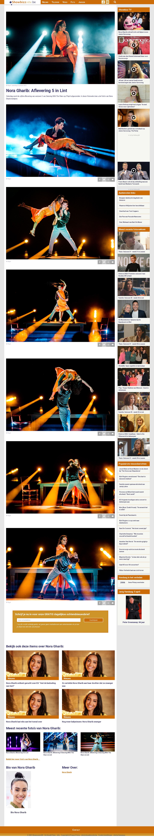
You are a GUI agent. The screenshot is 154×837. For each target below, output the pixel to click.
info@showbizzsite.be (89, 835)
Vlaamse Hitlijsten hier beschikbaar (131, 205)
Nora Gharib (67, 772)
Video (65, 2)
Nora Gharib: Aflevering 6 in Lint (17, 752)
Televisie (55, 2)
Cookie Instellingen (105, 835)
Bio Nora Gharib (18, 812)
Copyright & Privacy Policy (70, 835)
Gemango (121, 835)
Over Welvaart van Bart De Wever (130, 222)
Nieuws (45, 2)
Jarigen (81, 2)
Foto (73, 2)
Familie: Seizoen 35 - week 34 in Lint (131, 298)
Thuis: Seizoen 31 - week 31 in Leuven (131, 252)
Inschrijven (94, 620)
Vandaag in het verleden (130, 577)
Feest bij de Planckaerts (127, 515)
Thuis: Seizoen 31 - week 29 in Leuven (131, 458)
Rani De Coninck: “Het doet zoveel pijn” (133, 528)
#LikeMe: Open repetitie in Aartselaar (131, 366)
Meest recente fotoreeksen (132, 229)
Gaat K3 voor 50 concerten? (129, 565)
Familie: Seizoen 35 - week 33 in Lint (131, 412)
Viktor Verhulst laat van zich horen (131, 570)
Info (58, 835)
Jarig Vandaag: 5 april (129, 591)
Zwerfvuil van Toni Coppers (129, 211)
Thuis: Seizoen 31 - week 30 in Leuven (131, 344)
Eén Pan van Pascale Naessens (130, 216)
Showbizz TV (125, 9)
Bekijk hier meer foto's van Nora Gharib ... (23, 759)
